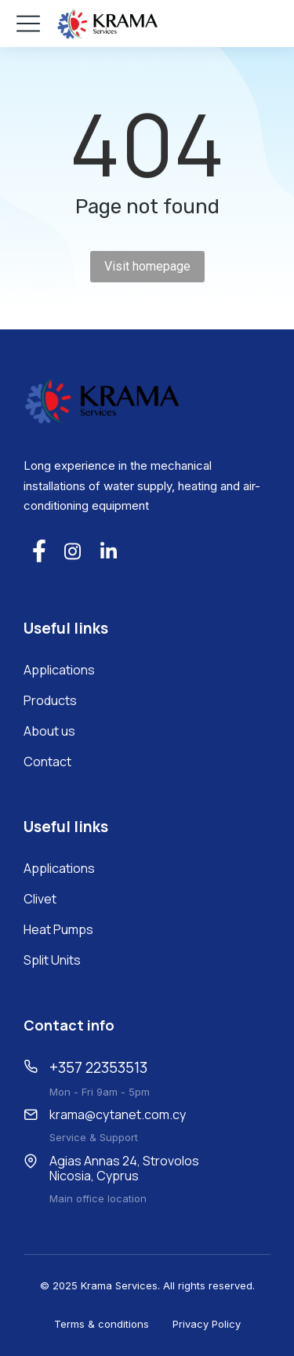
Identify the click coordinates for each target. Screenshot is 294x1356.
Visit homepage (147, 266)
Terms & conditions (101, 1324)
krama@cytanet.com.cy (117, 1114)
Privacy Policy (206, 1324)
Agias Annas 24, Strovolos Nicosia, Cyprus (124, 1168)
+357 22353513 (98, 1067)
